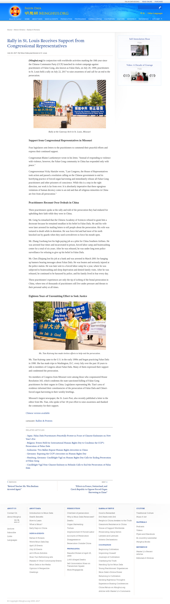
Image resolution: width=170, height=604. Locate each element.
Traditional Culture (144, 513)
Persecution (66, 19)
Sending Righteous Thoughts (112, 580)
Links (9, 536)
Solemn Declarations (108, 540)
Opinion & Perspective (39, 568)
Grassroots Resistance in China (113, 524)
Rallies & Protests (33, 30)
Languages (12, 540)
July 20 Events (35, 549)
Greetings (33, 572)
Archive (10, 529)
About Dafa (37, 19)
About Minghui (14, 517)
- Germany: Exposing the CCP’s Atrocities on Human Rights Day (56, 453)
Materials (131, 19)
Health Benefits (36, 517)
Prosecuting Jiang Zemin (110, 532)
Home (27, 19)
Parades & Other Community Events (45, 561)
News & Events (51, 19)
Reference (144, 19)
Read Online (147, 1)
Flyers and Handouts (145, 534)
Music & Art (141, 517)
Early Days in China (38, 528)
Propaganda (80, 19)
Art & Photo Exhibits (38, 553)
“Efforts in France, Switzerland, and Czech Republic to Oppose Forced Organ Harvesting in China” (89, 489)
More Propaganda (75, 570)
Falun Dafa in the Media (40, 564)
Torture (70, 528)
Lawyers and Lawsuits (108, 536)
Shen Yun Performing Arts (41, 557)
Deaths (70, 520)
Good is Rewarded (107, 513)
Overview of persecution (78, 513)
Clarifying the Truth (108, 561)
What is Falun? (35, 524)
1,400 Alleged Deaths (76, 560)
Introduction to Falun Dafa (41, 513)
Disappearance (73, 540)
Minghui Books (143, 542)
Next (104, 482)
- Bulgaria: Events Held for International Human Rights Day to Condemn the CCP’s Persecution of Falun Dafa (65, 444)
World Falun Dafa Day (39, 542)
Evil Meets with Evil (107, 517)
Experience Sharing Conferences (113, 584)
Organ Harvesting (75, 524)
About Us (11, 508)
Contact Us (12, 513)
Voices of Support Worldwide (111, 528)
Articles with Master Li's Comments (114, 591)
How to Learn (35, 520)
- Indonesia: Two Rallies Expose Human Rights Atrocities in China (57, 449)
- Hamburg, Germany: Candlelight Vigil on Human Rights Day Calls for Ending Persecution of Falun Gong (68, 459)
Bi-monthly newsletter (146, 538)
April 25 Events (36, 545)
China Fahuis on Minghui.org (112, 587)
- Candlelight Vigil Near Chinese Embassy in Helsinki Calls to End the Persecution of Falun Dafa (68, 466)
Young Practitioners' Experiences (113, 568)
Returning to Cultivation (109, 576)
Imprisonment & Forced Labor (80, 532)
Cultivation (109, 19)
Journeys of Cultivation (109, 557)
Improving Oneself (107, 553)
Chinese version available (38, 413)
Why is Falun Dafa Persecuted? (80, 517)
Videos (139, 530)
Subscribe (11, 532)
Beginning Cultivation (109, 549)
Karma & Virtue (95, 19)
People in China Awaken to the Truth (115, 520)
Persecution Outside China (79, 543)
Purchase (159, 1)
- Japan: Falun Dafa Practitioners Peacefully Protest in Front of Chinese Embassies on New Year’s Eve (68, 437)
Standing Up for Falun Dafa (111, 564)
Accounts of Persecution (78, 536)
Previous (12, 482)
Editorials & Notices (145, 558)
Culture (121, 19)
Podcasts (140, 526)
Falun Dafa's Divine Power (110, 572)
